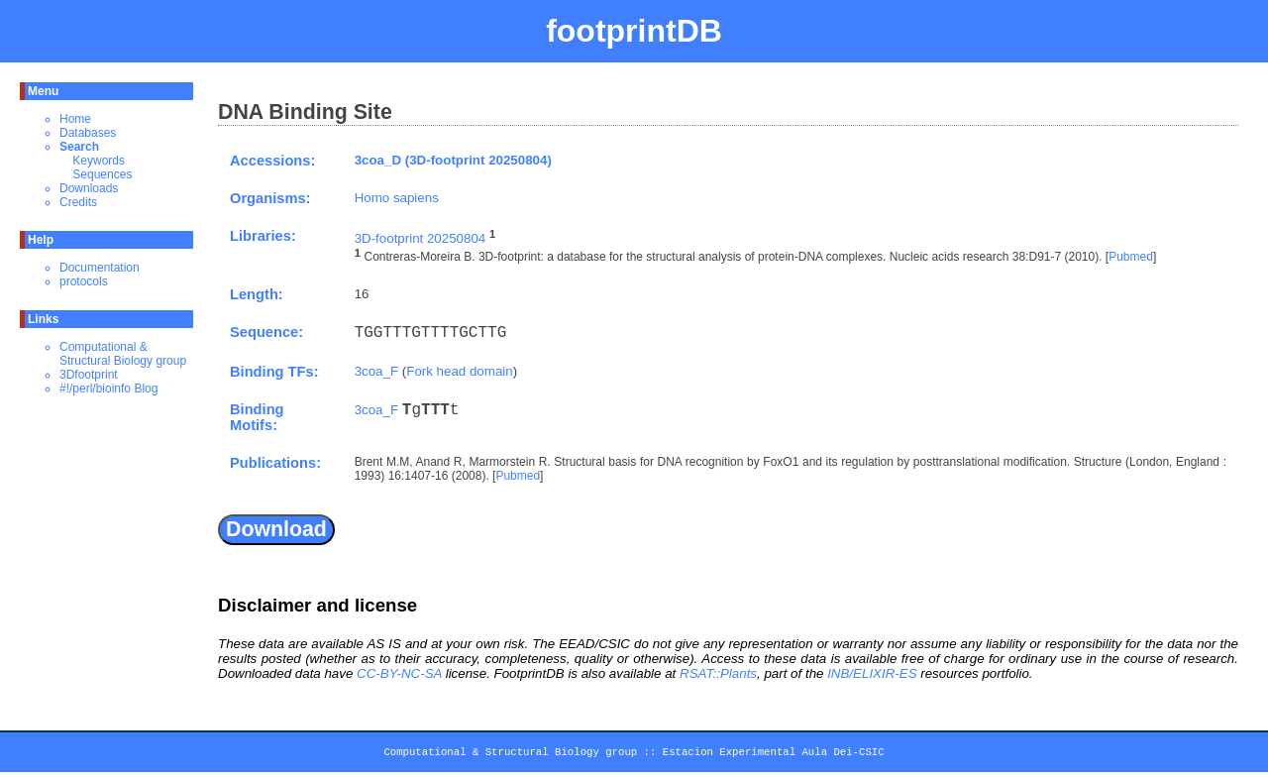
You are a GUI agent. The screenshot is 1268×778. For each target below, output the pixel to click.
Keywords (98, 160)
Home (75, 119)
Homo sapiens (397, 197)
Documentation (99, 268)
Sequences (102, 174)
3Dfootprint (88, 375)
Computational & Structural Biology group (122, 354)
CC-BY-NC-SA (399, 673)
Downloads (88, 188)
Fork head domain (459, 371)
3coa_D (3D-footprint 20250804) (453, 160)
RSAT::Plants (718, 673)
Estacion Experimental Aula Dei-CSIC (774, 755)
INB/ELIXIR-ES (871, 673)
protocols (83, 281)
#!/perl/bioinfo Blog (108, 388)
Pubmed (1131, 258)
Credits (78, 202)
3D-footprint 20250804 (420, 238)
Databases (87, 133)
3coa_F (376, 371)
